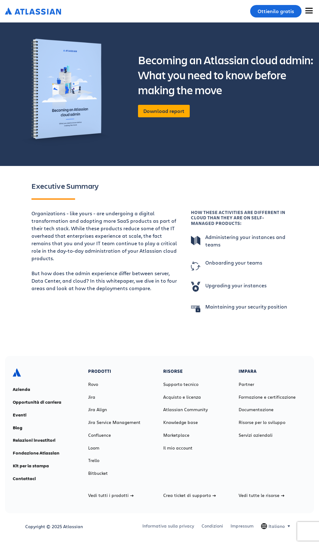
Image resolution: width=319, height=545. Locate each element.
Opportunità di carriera (37, 402)
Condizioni (212, 525)
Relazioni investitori (34, 440)
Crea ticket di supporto (189, 495)
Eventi (19, 414)
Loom (93, 447)
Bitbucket (98, 473)
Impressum (242, 525)
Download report (163, 111)
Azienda (21, 389)
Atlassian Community (185, 409)
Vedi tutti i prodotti (111, 495)
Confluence (99, 435)
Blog (17, 427)
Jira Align (97, 409)
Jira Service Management (114, 422)
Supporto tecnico (180, 384)
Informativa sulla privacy (168, 525)
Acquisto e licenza (182, 397)
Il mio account (178, 447)
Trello (93, 460)
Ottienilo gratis (276, 11)
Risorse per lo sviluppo (262, 422)
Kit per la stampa (31, 465)
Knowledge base (180, 422)
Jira (91, 397)
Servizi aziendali (256, 435)
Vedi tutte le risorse (261, 495)
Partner (246, 384)
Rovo (93, 384)
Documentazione (256, 409)
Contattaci (24, 478)
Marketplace (176, 435)
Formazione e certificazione (267, 397)
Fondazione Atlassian (36, 452)
